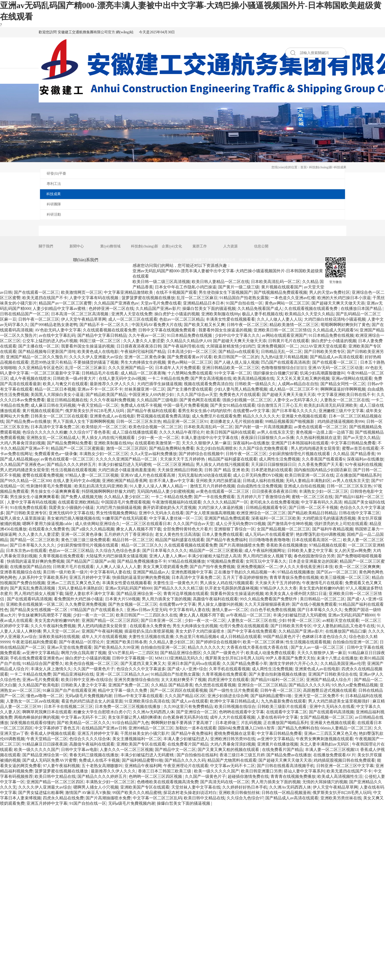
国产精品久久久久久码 (309, 685)
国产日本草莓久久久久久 (294, 411)
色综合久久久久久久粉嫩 (44, 432)
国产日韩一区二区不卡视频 (313, 507)
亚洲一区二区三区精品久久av (122, 674)
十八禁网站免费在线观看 (189, 373)
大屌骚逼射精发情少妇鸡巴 (230, 346)
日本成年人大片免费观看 (177, 367)
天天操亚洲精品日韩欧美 (179, 470)
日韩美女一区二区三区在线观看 (59, 416)
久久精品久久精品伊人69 (188, 341)
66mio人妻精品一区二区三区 (346, 728)
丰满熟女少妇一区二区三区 (103, 454)
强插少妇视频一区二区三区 (246, 400)
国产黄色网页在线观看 (199, 400)
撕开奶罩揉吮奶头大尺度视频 (169, 507)
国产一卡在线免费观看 (214, 497)
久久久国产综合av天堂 (197, 394)
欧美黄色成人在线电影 (97, 351)
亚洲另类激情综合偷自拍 (136, 679)
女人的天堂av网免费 (352, 550)
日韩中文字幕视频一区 (132, 658)
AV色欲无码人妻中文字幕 (58, 330)
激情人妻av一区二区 (230, 610)
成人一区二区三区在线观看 (132, 319)
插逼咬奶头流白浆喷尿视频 (149, 631)
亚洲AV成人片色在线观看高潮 (148, 475)
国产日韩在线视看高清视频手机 (285, 765)
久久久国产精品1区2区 (185, 696)
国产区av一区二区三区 (336, 572)
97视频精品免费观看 (225, 561)
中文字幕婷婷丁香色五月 (57, 728)
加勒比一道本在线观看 (195, 728)
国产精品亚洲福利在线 (73, 674)
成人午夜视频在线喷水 (30, 378)
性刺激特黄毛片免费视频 (49, 486)
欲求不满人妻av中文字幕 (171, 480)
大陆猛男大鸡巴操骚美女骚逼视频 (116, 556)
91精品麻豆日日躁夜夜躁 (44, 744)
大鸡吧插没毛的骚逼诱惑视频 (329, 518)
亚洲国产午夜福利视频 (102, 631)
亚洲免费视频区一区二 (277, 346)
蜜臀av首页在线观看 (360, 448)
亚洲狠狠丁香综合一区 (234, 529)
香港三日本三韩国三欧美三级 (165, 771)
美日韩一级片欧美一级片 (65, 572)
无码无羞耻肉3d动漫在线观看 (204, 475)
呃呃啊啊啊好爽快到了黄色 (345, 324)
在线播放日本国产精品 (362, 308)
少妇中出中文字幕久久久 (237, 335)
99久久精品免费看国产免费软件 (269, 599)
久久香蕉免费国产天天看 (320, 464)
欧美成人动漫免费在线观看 (270, 653)
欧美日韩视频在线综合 (235, 706)
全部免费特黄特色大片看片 (187, 529)
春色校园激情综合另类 (314, 556)
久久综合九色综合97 (245, 798)
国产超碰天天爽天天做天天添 (338, 303)
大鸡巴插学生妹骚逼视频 (159, 384)
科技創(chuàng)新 (320, 167)
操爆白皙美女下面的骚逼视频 (209, 308)
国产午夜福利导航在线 (183, 346)
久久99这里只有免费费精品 (188, 706)
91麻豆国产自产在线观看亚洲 (69, 690)
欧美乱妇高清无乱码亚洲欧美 (330, 405)
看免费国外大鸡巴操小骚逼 (78, 599)
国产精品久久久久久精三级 (178, 588)
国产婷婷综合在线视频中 (201, 454)
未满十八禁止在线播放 (337, 658)
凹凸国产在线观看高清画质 (285, 362)
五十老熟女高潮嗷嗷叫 (102, 765)
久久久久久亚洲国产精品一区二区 (127, 459)
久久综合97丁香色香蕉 (89, 432)
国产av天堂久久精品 (361, 437)
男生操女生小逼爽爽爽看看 (55, 491)
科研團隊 (54, 204)
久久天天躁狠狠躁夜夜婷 (267, 604)
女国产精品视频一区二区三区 (283, 529)
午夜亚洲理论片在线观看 (185, 765)
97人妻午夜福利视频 (61, 765)
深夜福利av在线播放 (251, 443)
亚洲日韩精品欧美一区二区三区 (230, 367)
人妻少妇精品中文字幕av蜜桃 (60, 308)
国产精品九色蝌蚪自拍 (298, 728)
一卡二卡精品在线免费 (168, 378)
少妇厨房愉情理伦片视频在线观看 (300, 454)
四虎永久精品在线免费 (63, 798)
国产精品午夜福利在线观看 (151, 411)
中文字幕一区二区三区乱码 (157, 798)
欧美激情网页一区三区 (81, 292)
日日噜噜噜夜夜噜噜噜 (269, 540)
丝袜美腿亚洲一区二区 (144, 389)
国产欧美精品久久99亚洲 (116, 647)
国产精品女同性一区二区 (343, 384)
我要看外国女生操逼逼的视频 (225, 330)
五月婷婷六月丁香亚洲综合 (128, 534)
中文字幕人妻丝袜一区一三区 (175, 518)
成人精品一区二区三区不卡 (293, 389)
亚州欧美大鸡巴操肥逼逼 (218, 480)
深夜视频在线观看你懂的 (32, 722)
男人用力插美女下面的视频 (166, 599)
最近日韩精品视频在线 (67, 400)
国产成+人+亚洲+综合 (187, 669)
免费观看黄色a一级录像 (55, 454)
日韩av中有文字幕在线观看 (138, 696)
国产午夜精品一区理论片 (81, 642)
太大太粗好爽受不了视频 (183, 679)
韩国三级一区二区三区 (100, 341)
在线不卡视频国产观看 (176, 292)
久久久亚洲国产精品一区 (130, 367)
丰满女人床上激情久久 (51, 669)
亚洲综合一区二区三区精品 (262, 685)
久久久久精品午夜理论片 (181, 432)
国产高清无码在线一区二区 (224, 782)
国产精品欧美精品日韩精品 (312, 513)
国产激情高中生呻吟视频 (289, 523)
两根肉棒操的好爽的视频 (36, 717)
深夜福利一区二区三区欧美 (275, 518)
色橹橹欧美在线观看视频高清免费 (167, 782)
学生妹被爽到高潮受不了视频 (44, 615)
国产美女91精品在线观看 (232, 405)
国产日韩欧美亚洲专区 (26, 513)
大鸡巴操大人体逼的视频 (221, 507)
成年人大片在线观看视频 (104, 636)
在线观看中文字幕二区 (286, 712)
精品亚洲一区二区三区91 (185, 421)
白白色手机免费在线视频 (273, 610)
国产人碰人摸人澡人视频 (236, 362)
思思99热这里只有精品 (51, 362)
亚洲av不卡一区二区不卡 (99, 389)
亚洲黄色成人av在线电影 (112, 416)
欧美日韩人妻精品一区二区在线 (220, 281)
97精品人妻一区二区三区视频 (91, 475)
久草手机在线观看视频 (229, 669)
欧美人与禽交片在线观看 (65, 384)
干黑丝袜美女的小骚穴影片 (144, 733)
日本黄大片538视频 (122, 599)
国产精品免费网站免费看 (69, 443)
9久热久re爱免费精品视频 (355, 685)
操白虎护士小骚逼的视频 (176, 314)
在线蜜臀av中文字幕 (251, 411)
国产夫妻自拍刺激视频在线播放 (277, 674)
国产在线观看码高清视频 (29, 599)
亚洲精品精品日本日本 (203, 303)
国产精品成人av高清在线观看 (336, 357)
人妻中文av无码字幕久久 (295, 400)
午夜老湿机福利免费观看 (34, 642)
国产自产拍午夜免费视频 (212, 566)
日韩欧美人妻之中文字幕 (309, 550)
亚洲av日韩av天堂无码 (147, 610)
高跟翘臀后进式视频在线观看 (329, 690)
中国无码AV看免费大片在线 (156, 324)
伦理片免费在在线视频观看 (244, 626)
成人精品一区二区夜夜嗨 (143, 373)
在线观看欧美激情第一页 (157, 443)
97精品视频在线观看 (327, 545)
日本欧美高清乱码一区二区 (275, 281)
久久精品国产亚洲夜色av (116, 303)
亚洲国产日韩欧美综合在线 (332, 674)
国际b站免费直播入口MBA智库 (247, 728)
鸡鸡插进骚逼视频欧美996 (340, 421)
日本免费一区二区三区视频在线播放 (128, 706)
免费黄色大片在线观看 (239, 394)
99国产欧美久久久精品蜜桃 (136, 792)
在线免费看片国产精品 (187, 744)
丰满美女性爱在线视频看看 (230, 319)
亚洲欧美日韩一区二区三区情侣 (282, 330)
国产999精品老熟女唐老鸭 (53, 324)
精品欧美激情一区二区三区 (294, 324)
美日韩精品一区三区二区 (322, 599)
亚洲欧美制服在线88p (220, 314)
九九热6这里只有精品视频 (284, 357)
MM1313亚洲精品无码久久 (179, 658)
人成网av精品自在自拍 (298, 384)
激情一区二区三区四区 (126, 448)
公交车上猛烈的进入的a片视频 (49, 341)
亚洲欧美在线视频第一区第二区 (34, 604)
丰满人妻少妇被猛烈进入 (185, 739)
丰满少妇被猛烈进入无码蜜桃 (124, 464)
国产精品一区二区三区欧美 (34, 540)
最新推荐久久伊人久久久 (112, 384)
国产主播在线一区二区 (38, 346)
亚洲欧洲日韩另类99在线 (232, 739)
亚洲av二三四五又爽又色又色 (73, 583)
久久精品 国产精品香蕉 (354, 454)
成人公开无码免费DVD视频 (258, 475)
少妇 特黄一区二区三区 (299, 620)
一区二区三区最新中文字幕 (55, 373)
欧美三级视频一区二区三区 (345, 577)
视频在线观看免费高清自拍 (208, 384)
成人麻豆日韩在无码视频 (53, 405)
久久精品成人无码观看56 (335, 330)
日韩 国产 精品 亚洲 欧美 (226, 470)
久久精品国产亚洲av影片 (158, 308)
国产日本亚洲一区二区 (162, 620)
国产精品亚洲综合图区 (180, 653)
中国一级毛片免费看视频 (185, 405)
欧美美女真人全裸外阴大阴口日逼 (296, 593)
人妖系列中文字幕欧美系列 (42, 577)
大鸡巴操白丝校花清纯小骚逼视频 (335, 319)
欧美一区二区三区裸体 (263, 642)
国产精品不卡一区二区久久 (104, 324)
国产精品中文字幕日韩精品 (102, 335)
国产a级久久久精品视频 (92, 529)
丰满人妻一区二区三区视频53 (331, 749)
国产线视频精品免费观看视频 (280, 292)
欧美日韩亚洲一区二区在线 (309, 475)
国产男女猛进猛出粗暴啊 (40, 792)
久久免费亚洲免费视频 (85, 604)
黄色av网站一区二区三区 (287, 303)
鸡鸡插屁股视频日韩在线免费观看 (344, 760)
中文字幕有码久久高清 (321, 502)
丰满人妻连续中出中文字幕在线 (210, 437)
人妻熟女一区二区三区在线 (344, 400)
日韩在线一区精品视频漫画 (286, 792)
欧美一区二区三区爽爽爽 (357, 566)
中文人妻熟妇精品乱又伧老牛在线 (344, 626)
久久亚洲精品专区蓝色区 (40, 367)
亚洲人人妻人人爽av (167, 556)
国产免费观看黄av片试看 (189, 357)
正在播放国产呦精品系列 (358, 475)
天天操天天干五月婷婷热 (183, 459)
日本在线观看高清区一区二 (316, 540)
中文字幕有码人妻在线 (110, 572)
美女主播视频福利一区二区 (136, 739)
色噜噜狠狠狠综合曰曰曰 (283, 367)
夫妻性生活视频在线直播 (151, 636)
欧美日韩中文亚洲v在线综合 (86, 679)
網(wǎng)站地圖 (286, 259)
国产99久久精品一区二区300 (25, 480)
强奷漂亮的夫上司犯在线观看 (341, 523)
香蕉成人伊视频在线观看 (52, 733)
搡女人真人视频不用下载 (138, 529)
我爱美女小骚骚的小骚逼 (71, 507)
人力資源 (230, 246)
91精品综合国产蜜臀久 (42, 663)
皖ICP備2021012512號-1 (255, 259)
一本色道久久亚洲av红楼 (292, 298)
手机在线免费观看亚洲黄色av (36, 658)
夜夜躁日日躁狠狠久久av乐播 (267, 437)
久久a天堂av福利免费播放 (153, 454)
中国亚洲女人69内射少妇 (152, 394)
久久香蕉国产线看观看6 (323, 459)
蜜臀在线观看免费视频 (42, 475)
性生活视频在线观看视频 (73, 470)
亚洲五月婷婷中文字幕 (89, 577)
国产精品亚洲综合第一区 (138, 593)
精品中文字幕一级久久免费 (123, 690)
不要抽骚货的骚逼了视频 (95, 362)
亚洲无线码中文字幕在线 (71, 513)
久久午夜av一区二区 (146, 335)
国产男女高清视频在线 (210, 378)
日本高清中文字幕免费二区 (55, 427)
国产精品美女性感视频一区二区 (39, 610)
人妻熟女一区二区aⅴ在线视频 (32, 701)
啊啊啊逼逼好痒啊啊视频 (343, 389)
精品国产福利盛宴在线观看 (232, 459)
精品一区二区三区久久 (141, 545)
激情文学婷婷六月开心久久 (293, 663)
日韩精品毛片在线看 (100, 373)
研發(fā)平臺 (56, 173)
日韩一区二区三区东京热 (138, 421)
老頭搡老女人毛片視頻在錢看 (236, 421)
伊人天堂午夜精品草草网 (83, 319)
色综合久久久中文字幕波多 (141, 669)
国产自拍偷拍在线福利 (197, 755)
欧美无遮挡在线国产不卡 (44, 298)
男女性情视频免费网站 (116, 513)
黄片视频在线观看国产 (281, 287)
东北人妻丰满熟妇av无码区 (325, 744)
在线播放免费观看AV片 (334, 755)
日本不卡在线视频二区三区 (68, 706)
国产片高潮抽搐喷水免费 (241, 545)
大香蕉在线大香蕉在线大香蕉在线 (257, 647)
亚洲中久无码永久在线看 (161, 513)
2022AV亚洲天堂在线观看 (323, 346)
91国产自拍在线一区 (244, 303)
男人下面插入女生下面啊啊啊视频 (83, 421)
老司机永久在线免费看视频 (274, 502)
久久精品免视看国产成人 (259, 308)
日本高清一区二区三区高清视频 (80, 314)
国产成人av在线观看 (189, 701)
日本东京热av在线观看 (26, 550)
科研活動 (54, 214)
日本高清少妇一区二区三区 (192, 351)
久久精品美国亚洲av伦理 (342, 663)
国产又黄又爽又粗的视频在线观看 (229, 749)
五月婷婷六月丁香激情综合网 (263, 497)
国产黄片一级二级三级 (238, 287)
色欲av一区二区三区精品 (181, 319)
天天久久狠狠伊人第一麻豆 (206, 443)
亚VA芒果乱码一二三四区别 (133, 653)
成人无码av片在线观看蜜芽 (269, 534)
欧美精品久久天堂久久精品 (309, 314)
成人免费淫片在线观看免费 (216, 416)
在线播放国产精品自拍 (30, 566)
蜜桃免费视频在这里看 (234, 733)
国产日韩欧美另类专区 (324, 351)
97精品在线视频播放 (186, 561)
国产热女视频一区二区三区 (132, 604)
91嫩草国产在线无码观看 (124, 518)
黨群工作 (199, 246)
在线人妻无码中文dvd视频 (122, 378)
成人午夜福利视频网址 (264, 550)
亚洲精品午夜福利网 (143, 765)
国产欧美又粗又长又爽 (204, 324)
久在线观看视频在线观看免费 (311, 308)
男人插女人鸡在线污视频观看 (109, 437)
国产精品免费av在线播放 (28, 421)
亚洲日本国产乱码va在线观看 (193, 663)
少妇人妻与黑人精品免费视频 (240, 389)
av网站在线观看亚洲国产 (284, 335)
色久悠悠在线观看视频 (215, 685)
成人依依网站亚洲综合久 (97, 523)
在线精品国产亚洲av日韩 (104, 728)
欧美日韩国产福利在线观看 (230, 432)
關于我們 (46, 246)
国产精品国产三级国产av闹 (90, 561)
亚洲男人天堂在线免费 (131, 314)
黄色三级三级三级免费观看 (85, 540)
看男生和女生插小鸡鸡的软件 (204, 411)
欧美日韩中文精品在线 (55, 776)
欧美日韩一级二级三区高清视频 (161, 281)
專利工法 (54, 184)
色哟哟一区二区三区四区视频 (156, 776)
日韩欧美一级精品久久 (255, 384)
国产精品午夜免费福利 (226, 540)
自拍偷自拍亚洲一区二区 (355, 642)
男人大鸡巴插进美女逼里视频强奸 (339, 701)
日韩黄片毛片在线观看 (288, 341)
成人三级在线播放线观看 (134, 432)
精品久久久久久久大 (261, 416)
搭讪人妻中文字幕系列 (304, 771)
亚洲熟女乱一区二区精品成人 (53, 437)
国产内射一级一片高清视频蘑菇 (263, 427)
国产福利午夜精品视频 (332, 529)
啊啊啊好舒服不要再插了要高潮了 (182, 722)
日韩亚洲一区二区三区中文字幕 (345, 765)
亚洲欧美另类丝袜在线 (340, 798)
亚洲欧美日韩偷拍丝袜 (239, 792)
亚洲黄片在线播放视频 (277, 744)
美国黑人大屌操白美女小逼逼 (57, 394)
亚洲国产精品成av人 (151, 572)
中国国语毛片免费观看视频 (125, 502)
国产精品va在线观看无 (238, 351)
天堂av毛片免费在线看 (160, 303)
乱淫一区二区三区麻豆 (197, 298)
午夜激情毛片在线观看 (322, 583)
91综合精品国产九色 (130, 722)
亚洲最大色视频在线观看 (304, 416)
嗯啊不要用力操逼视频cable (47, 523)
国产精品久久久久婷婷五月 (71, 464)
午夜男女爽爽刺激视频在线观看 (324, 739)
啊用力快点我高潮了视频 (83, 653)
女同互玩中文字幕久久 (266, 561)
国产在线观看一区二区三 (36, 292)
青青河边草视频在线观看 (185, 593)
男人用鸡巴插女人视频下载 (267, 556)
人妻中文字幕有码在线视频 (94, 298)
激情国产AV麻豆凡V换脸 (87, 792)
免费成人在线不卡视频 (140, 405)
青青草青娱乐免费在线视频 (294, 577)
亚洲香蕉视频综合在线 (20, 572)
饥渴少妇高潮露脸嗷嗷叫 (322, 373)
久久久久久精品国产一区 (225, 502)
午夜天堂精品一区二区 (97, 405)
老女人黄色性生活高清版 (177, 534)
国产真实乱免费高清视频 (33, 588)
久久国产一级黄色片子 (223, 653)
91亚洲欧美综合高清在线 (147, 701)
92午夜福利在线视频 (363, 464)
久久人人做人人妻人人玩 (279, 319)
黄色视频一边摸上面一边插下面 (324, 432)
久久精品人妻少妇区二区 (126, 497)
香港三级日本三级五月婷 (242, 755)
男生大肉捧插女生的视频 (143, 362)
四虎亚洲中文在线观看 (228, 679)
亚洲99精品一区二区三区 (151, 728)
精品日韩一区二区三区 (132, 540)
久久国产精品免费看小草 (244, 663)
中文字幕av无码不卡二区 (83, 717)
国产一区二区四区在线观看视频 (178, 690)
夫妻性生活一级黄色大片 (175, 583)
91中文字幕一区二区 (232, 373)
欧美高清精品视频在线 (253, 378)
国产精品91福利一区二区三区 (277, 679)
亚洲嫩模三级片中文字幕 (341, 411)
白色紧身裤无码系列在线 (185, 717)
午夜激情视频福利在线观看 (176, 502)
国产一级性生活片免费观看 (233, 690)
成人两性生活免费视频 (279, 459)
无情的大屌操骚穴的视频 (324, 782)
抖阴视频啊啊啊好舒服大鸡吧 (108, 491)
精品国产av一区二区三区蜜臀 (65, 303)
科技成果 (340, 167)
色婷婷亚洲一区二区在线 (111, 308)
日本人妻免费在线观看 (222, 534)
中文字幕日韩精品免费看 (353, 443)
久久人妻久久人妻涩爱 (143, 341)
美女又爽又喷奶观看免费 (165, 566)
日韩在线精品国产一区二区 (24, 314)
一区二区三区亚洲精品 (173, 464)
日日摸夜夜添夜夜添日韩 (138, 346)
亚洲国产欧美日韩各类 (126, 642)
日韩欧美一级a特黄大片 (75, 378)
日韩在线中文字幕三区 (359, 513)
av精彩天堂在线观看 (340, 620)
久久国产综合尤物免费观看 (264, 448)
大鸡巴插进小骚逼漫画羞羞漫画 (126, 470)
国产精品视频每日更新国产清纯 (47, 351)
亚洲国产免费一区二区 (128, 685)
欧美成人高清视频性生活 (339, 776)
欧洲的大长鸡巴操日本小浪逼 (344, 298)
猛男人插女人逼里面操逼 (22, 518)
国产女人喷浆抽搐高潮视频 (210, 513)
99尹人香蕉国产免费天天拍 (290, 658)
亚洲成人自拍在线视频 (304, 486)
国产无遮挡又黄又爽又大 (143, 663)
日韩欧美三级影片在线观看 (282, 706)
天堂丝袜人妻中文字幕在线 (195, 787)
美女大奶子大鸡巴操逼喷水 (200, 631)
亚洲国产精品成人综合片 (329, 679)
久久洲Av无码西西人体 (153, 712)
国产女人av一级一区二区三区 (318, 647)
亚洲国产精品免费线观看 (226, 518)
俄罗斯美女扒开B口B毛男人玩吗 (95, 411)
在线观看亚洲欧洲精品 (78, 502)
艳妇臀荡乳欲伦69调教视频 (320, 534)
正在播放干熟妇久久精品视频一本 (245, 572)
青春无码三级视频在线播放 (93, 755)
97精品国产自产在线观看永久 (97, 610)
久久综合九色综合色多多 (117, 550)
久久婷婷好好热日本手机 (244, 787)
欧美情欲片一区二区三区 (104, 427)
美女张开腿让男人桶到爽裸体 (134, 717)
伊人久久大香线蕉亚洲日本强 (306, 566)
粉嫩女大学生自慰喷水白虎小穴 (102, 712)
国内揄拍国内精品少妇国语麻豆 (322, 470)
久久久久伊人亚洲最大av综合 (95, 357)
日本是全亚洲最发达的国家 (313, 561)
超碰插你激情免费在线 (248, 776)
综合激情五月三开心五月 (279, 405)
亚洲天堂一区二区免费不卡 (318, 696)
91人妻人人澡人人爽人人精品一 (159, 486)
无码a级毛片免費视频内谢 (88, 696)
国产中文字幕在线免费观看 (252, 631)
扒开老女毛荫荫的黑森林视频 (231, 588)
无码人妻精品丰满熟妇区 (308, 480)
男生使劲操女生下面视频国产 (225, 292)
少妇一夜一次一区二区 (158, 437)
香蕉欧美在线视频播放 (286, 545)
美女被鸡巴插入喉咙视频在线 (73, 518)
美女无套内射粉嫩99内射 (321, 588)
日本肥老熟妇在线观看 (271, 470)
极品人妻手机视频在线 (262, 314)
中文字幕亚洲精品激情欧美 (129, 292)
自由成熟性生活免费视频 (259, 486)
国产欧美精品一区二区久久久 (83, 722)
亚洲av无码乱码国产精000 (128, 588)
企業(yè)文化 (172, 246)
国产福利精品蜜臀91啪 (271, 696)
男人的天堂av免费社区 (329, 292)
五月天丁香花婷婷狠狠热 (245, 577)
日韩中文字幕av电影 (79, 749)
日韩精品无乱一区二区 (281, 351)
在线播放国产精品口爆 (345, 631)
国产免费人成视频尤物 (81, 497)
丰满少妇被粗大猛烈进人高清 (214, 556)
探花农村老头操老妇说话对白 (190, 792)
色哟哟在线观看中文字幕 (241, 712)
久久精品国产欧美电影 (38, 685)
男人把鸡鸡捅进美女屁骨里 (315, 448)
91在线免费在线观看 (28, 507)
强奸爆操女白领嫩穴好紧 (275, 373)
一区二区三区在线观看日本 (146, 523)
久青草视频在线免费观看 (61, 556)
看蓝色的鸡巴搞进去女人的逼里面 (92, 701)
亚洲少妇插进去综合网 (227, 696)
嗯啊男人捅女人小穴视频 (95, 787)
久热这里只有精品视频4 (196, 636)
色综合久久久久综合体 (89, 739)
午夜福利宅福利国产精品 (143, 351)
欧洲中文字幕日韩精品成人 (234, 701)
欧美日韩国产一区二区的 (236, 357)
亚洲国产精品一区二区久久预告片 (36, 357)
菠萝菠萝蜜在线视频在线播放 (148, 298)
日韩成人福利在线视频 (263, 480)
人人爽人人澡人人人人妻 (118, 566)
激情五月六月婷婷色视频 (212, 486)
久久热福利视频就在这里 (318, 437)
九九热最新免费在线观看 (283, 701)
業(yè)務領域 (110, 246)
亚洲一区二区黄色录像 (144, 357)
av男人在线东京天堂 (275, 432)
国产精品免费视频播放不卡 (141, 561)
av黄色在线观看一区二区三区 (320, 427)
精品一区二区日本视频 (55, 389)
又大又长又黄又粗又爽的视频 (303, 378)
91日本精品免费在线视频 (190, 335)
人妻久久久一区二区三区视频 (126, 749)
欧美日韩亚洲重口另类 (261, 771)
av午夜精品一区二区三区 (248, 615)
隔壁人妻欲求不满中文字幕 (89, 593)
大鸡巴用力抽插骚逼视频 (118, 507)
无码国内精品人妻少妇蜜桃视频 (165, 491)
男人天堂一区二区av (61, 631)
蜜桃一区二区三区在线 (312, 497)
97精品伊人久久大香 (278, 588)
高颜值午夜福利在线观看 (215, 599)
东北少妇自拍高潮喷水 (216, 448)
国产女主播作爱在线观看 (189, 389)
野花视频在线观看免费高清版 (163, 416)
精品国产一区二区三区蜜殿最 (77, 448)
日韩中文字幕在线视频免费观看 (167, 330)
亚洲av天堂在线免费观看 (69, 647)
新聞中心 (76, 246)
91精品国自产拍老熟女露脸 (244, 298)
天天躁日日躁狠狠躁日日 (273, 464)
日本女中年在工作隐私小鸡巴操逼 (185, 287)
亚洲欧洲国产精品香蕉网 (124, 480)
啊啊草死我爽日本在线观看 (47, 712)
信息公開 (261, 246)
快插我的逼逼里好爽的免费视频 (35, 561)
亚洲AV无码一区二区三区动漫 (335, 367)
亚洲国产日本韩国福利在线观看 (300, 443)
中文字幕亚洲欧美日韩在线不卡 (346, 394)
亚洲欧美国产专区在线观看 (141, 744)
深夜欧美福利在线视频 (58, 636)
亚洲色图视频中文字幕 (191, 572)
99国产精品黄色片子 (281, 636)
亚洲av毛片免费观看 (40, 679)
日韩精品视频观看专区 (266, 507)
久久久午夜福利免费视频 (112, 400)
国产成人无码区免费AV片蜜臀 (49, 760)
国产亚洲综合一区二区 (196, 712)
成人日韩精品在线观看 (240, 636)
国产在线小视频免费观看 (314, 604)
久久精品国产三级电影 (157, 400)
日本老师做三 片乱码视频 (238, 722)
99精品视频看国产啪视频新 (290, 421)
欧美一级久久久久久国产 (36, 749)
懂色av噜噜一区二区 (44, 696)
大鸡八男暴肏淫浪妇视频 (22, 443)
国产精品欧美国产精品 (106, 394)
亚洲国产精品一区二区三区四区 (110, 620)
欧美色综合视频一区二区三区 (155, 427)
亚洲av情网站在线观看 (351, 378)
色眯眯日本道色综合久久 (324, 636)
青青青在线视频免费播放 (293, 776)
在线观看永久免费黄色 (48, 529)
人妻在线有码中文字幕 (277, 717)
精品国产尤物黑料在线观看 (232, 760)
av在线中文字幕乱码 (57, 335)
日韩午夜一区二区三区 (38, 319)
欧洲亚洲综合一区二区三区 (261, 513)
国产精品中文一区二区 (175, 749)
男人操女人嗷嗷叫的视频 (220, 604)
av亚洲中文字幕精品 (40, 653)
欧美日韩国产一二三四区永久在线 (146, 615)
